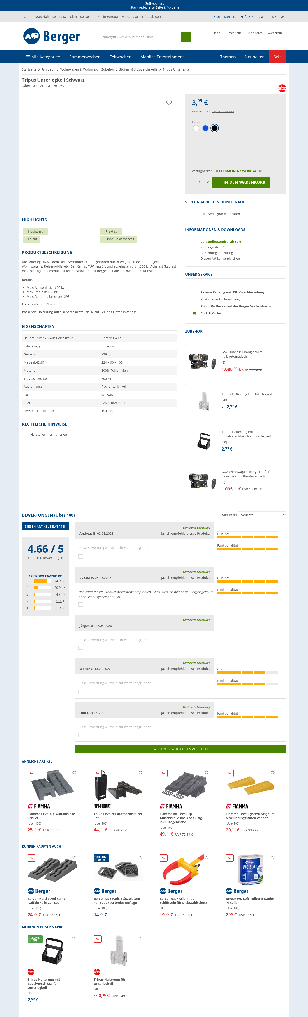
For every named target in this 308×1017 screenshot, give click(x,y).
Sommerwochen (84, 57)
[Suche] (139, 37)
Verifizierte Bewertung (196, 527)
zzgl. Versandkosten (223, 111)
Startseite (29, 69)
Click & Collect (212, 313)
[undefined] (253, 361)
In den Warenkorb (241, 182)
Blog (216, 16)
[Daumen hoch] (80, 556)
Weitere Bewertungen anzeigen (181, 749)
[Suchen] (186, 37)
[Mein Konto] (255, 36)
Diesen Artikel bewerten (46, 526)
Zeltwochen (120, 57)
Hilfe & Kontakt (251, 16)
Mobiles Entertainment (162, 57)
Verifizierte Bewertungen (46, 575)
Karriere (230, 16)
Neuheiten (255, 57)
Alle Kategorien (46, 57)
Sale (278, 57)
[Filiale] (215, 36)
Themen (228, 57)
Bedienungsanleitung (217, 252)
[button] (235, 361)
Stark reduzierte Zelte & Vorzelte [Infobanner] (154, 5)
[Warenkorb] (275, 36)
